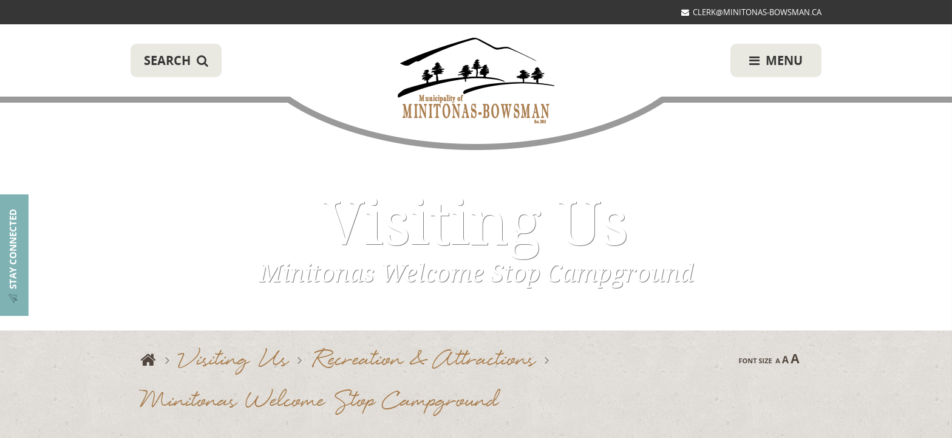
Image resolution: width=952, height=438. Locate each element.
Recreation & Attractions (423, 360)
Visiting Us (234, 360)
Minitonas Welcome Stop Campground (319, 402)
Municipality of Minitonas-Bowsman (476, 81)
